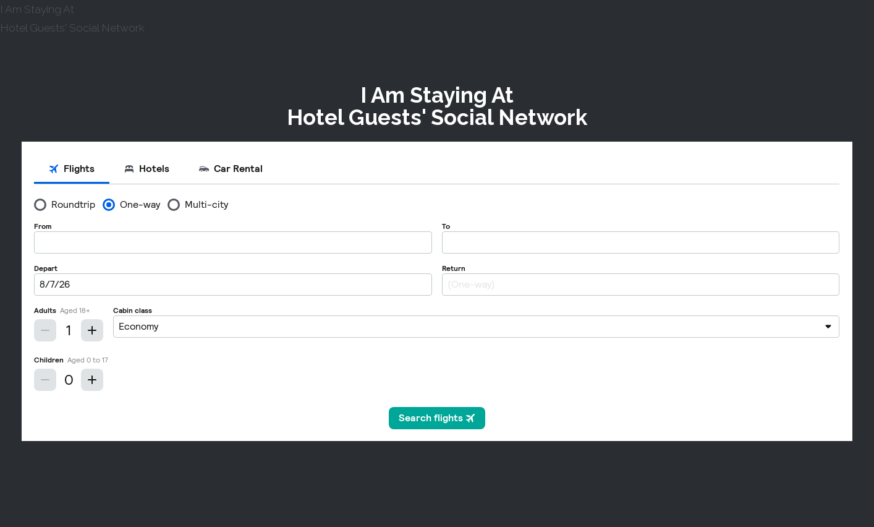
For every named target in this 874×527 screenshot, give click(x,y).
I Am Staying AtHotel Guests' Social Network (437, 106)
